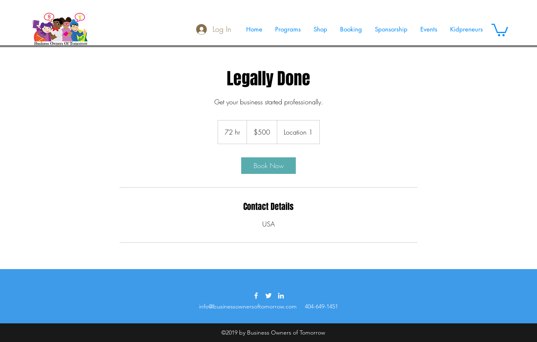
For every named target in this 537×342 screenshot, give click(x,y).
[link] (268, 165)
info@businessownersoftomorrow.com (248, 306)
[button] (499, 29)
